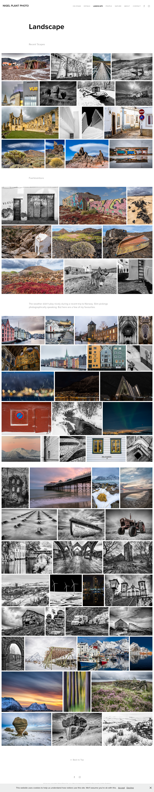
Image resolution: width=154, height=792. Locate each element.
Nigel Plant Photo (16, 6)
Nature (118, 6)
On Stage (77, 6)
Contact (137, 6)
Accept (121, 787)
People (109, 6)
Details (87, 6)
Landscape (98, 6)
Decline (130, 787)
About (127, 6)
